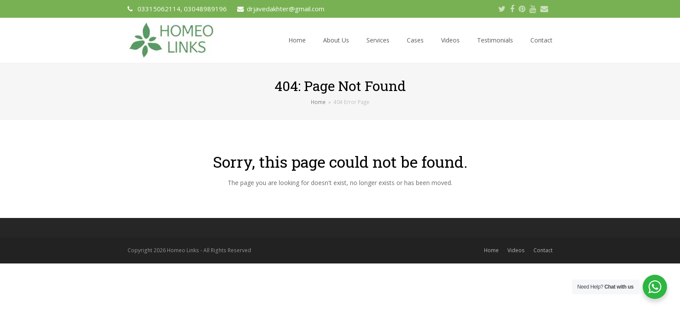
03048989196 (205, 8)
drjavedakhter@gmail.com (285, 8)
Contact (542, 250)
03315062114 (158, 8)
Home (491, 250)
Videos (516, 250)
